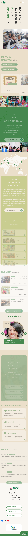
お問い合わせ (12, 515)
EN (22, 2)
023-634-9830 (7, 500)
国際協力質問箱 (12, 511)
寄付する (24, 534)
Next (25, 333)
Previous (2, 333)
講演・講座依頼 (12, 506)
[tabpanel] (14, 332)
